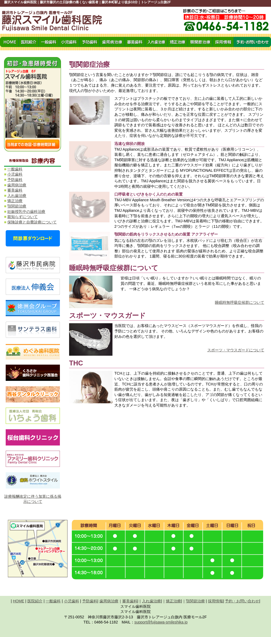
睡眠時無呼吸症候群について (239, 302)
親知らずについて (22, 216)
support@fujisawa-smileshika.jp (161, 622)
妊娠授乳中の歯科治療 (26, 211)
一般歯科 (14, 169)
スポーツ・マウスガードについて (235, 350)
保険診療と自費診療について (32, 222)
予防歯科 (14, 179)
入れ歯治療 (16, 195)
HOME (18, 601)
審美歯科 (14, 190)
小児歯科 (14, 174)
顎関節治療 (16, 206)
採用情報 (215, 601)
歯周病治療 (16, 185)
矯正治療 (14, 201)
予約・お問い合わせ (242, 601)
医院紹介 (35, 601)
